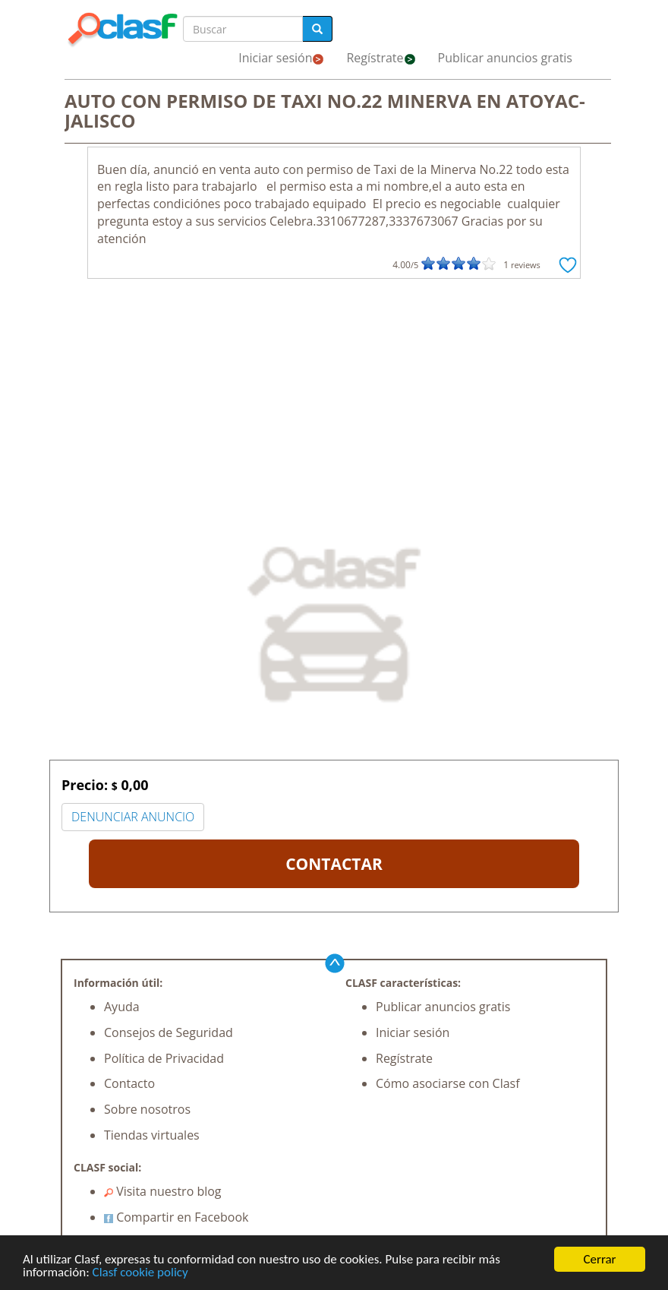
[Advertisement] (334, 400)
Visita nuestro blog (163, 1191)
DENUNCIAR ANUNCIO (132, 816)
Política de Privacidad (164, 1058)
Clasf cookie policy (140, 1273)
